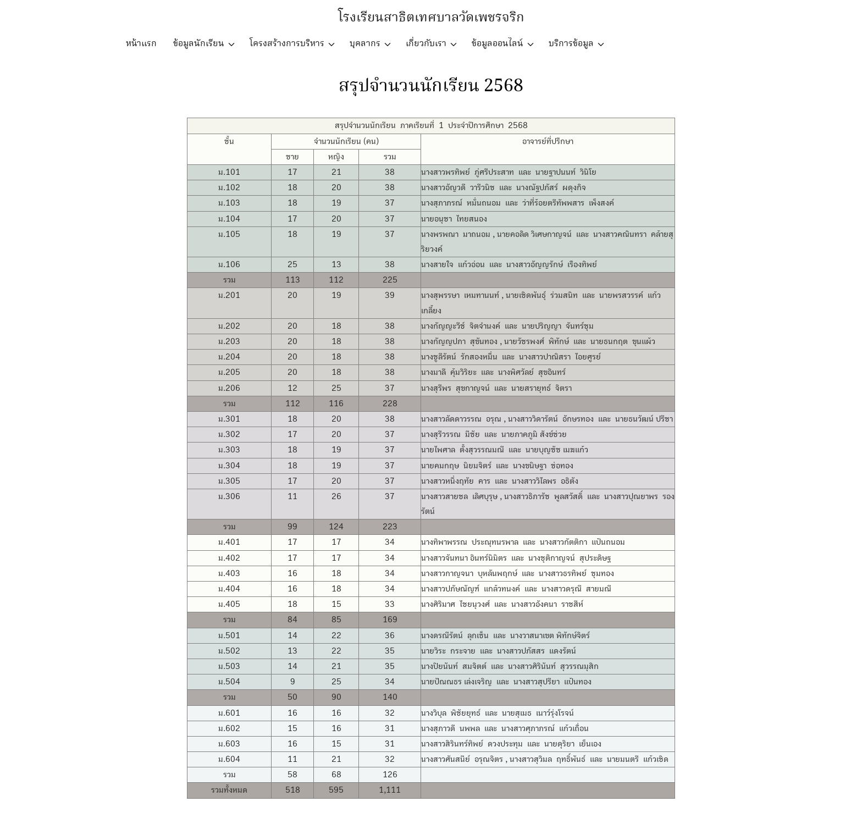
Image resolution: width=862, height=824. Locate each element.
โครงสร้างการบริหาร (287, 44)
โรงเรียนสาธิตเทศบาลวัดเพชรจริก (431, 18)
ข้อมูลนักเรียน (198, 44)
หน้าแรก (141, 44)
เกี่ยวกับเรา (426, 44)
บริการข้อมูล (571, 44)
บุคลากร (365, 44)
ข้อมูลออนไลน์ (497, 44)
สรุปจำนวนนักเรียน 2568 (431, 86)
